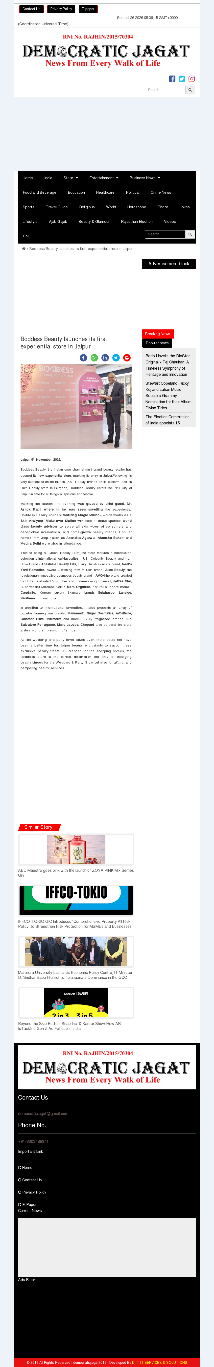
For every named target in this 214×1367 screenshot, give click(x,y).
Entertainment (101, 178)
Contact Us (32, 9)
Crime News (161, 192)
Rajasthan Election (137, 221)
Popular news (157, 343)
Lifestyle (30, 221)
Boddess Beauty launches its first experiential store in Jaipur (81, 249)
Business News (143, 178)
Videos (170, 221)
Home (28, 178)
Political (132, 192)
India (48, 178)
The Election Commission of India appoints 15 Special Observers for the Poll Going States (167, 426)
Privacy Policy (61, 9)
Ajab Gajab (58, 221)
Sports (28, 207)
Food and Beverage (39, 192)
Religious (87, 207)
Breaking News (157, 334)
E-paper (88, 9)
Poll (26, 236)
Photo (163, 207)
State (68, 178)
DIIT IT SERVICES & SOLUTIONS (159, 1363)
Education (76, 192)
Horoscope (136, 207)
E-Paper (27, 1204)
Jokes (185, 207)
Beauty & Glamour (94, 221)
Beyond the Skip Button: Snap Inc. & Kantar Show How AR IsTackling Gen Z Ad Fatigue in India (69, 1026)
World (111, 207)
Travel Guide (57, 207)
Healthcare (105, 192)
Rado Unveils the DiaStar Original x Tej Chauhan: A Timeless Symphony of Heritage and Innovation (167, 365)
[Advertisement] (107, 133)
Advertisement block (168, 263)
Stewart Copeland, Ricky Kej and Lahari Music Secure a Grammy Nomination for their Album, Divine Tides (168, 396)
